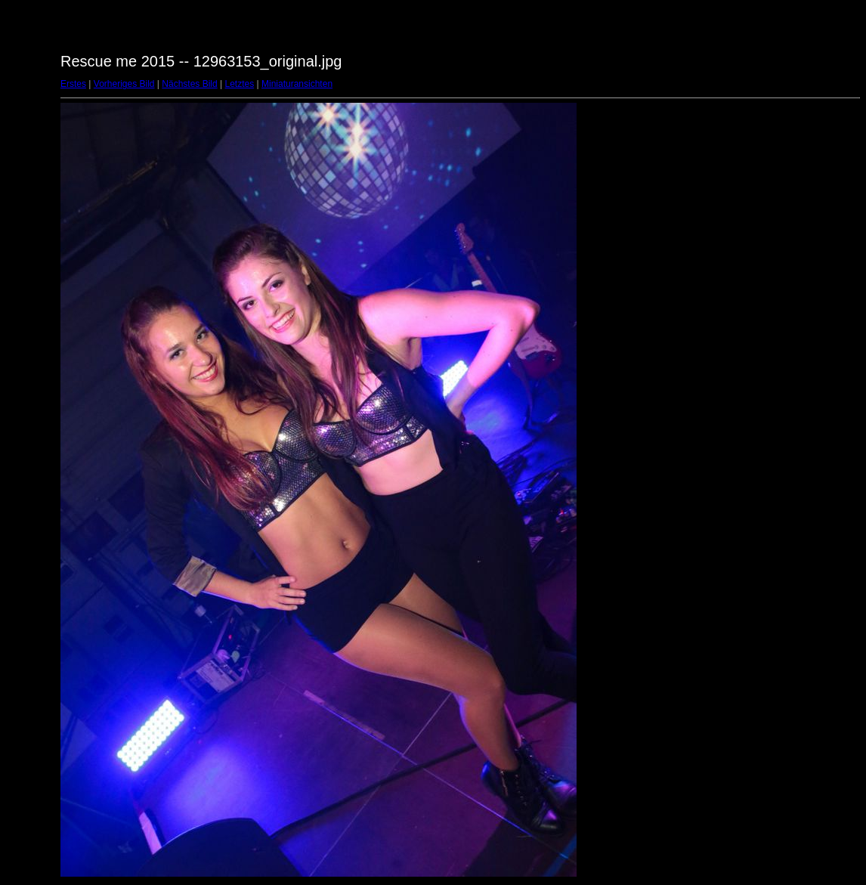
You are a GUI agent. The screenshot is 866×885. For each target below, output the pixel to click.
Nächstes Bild (189, 84)
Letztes (240, 84)
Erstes (73, 84)
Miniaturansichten (296, 84)
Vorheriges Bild (124, 84)
